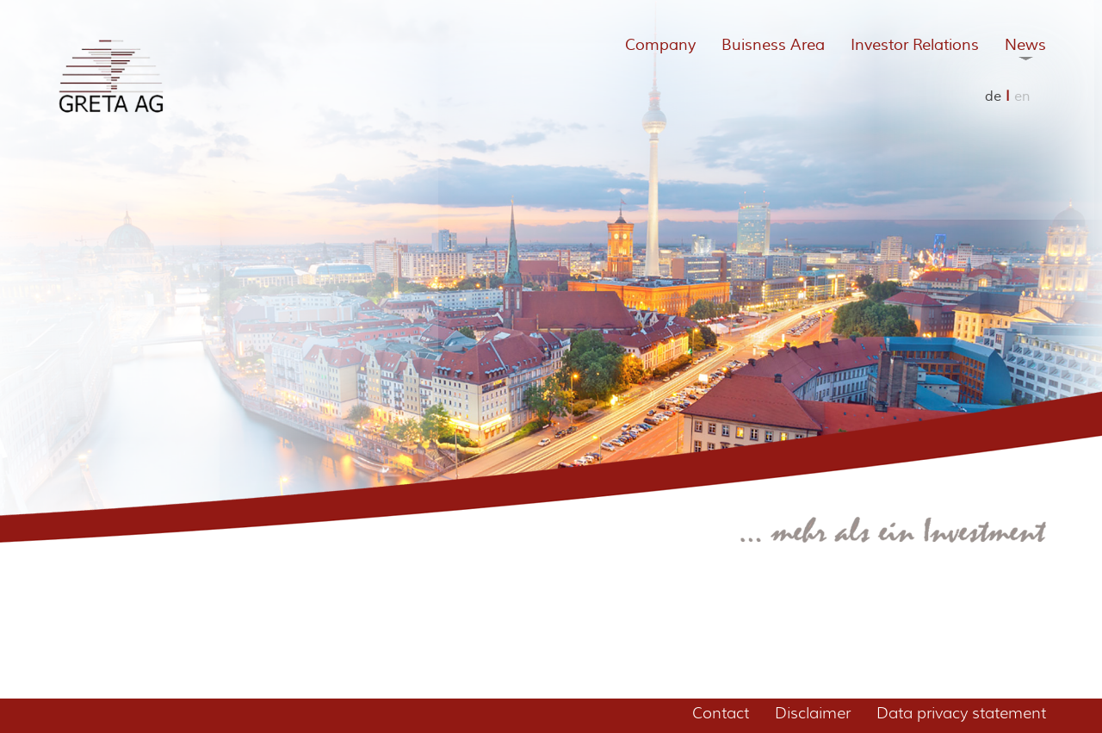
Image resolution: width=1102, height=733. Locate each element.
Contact (720, 713)
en (1022, 96)
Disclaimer (813, 713)
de (993, 96)
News (1025, 45)
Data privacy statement (961, 713)
